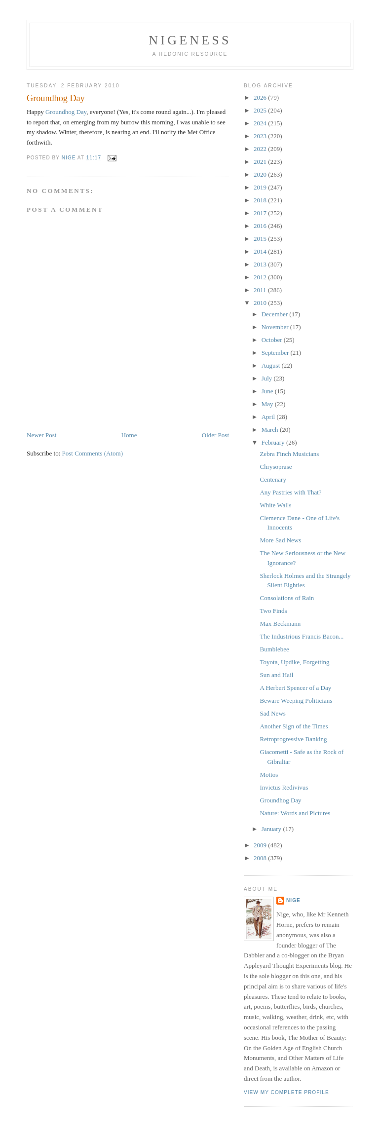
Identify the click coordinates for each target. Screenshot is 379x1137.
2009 (261, 845)
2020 (261, 174)
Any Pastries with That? (290, 492)
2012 (261, 277)
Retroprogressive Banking (293, 739)
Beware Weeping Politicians (296, 700)
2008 (261, 858)
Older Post (215, 435)
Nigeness (190, 40)
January (272, 829)
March (271, 429)
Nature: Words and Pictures (295, 813)
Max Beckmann (280, 623)
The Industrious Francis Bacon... (301, 636)
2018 (261, 200)
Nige (293, 900)
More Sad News (280, 540)
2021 (261, 161)
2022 (261, 148)
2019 (261, 187)
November (276, 327)
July (268, 378)
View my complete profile (286, 1092)
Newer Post (41, 435)
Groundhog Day (65, 111)
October (273, 339)
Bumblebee (274, 649)
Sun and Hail (276, 675)
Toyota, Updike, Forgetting (294, 662)
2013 (261, 264)
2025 (261, 110)
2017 (261, 213)
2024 (261, 123)
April (269, 416)
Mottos (269, 774)
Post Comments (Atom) (92, 453)
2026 (261, 97)
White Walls (275, 505)
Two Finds (273, 610)
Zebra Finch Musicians (289, 453)
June (268, 391)
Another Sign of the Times (294, 726)
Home (129, 435)
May (268, 404)
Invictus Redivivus (284, 787)
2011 (261, 290)
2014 (261, 251)
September (276, 352)
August (272, 365)
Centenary (273, 479)
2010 (261, 302)
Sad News (272, 713)
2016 (261, 225)
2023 (261, 136)
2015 (261, 238)
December (276, 314)
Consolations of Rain (287, 598)
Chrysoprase (276, 466)
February (274, 442)
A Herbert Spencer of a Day (295, 687)
